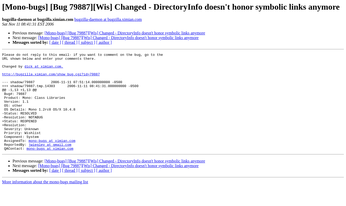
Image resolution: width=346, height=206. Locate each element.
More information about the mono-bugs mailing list (45, 201)
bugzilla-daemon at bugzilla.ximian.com (108, 19)
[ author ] (104, 42)
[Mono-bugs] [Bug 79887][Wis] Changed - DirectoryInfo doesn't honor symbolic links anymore (125, 33)
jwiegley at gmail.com (49, 163)
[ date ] (55, 42)
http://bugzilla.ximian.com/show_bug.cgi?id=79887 (51, 78)
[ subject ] (87, 42)
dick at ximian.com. (44, 69)
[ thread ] (69, 42)
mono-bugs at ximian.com (51, 158)
